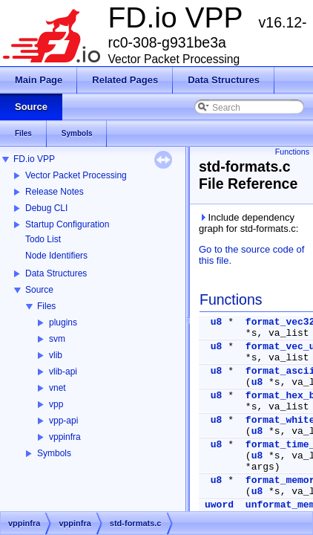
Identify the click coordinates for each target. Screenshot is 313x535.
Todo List (43, 239)
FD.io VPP (34, 159)
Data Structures (56, 273)
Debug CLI (46, 208)
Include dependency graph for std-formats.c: (248, 223)
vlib (55, 355)
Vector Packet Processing (76, 175)
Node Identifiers (56, 255)
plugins (63, 322)
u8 (217, 322)
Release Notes (54, 192)
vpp (56, 404)
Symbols (54, 453)
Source (39, 290)
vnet (57, 388)
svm (57, 339)
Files (46, 306)
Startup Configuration (67, 224)
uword (219, 504)
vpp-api (63, 420)
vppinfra (65, 437)
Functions (292, 151)
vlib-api (63, 371)
